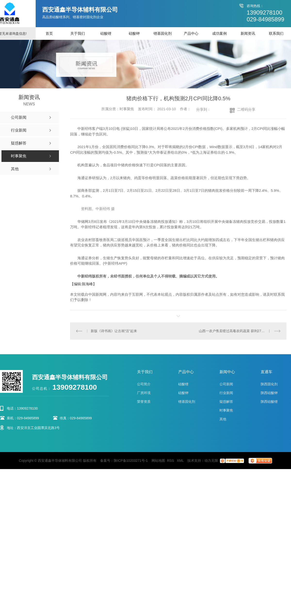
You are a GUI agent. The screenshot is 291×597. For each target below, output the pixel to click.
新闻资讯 (248, 33)
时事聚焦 (226, 410)
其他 (222, 419)
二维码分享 (246, 109)
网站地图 (158, 460)
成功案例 (219, 33)
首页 (49, 33)
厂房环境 (144, 393)
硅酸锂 (105, 33)
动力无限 (211, 460)
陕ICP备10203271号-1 (131, 460)
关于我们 (77, 33)
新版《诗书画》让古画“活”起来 (113, 331)
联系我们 (276, 33)
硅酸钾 (134, 33)
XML (181, 460)
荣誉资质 (144, 401)
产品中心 (191, 33)
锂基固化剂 (163, 33)
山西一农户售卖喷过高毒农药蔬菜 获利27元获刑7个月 (239, 331)
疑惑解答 (226, 401)
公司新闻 (226, 384)
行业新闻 (226, 393)
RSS (171, 460)
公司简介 (144, 384)
